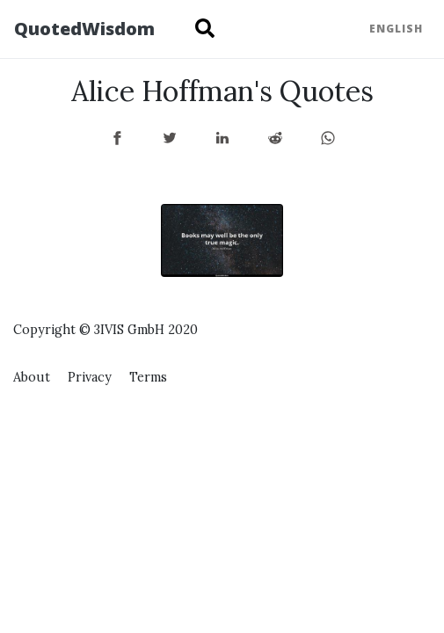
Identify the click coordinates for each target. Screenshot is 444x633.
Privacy (90, 377)
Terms (148, 377)
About (31, 377)
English (396, 28)
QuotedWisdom (84, 28)
